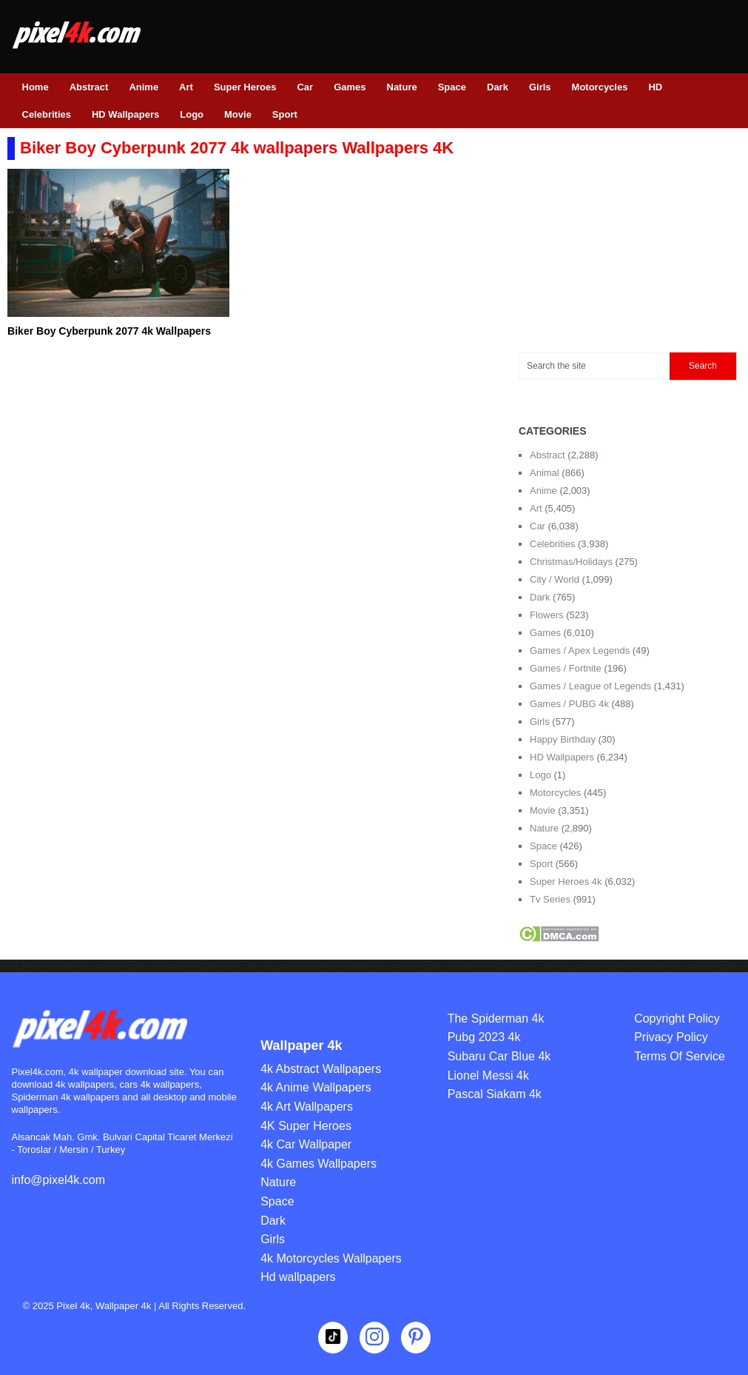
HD (655, 87)
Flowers (547, 614)
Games (349, 87)
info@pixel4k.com (59, 1180)
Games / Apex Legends (580, 650)
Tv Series (550, 899)
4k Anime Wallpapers (315, 1087)
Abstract (89, 87)
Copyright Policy (677, 1018)
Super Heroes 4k (566, 881)
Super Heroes (245, 87)
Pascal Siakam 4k (495, 1094)
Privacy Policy (671, 1037)
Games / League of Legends (590, 686)
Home (35, 87)
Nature (402, 87)
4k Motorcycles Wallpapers (331, 1258)
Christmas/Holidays (571, 561)
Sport (284, 114)
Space (452, 87)
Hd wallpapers (297, 1277)
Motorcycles (600, 87)
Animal (544, 472)
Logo (191, 114)
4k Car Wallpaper (305, 1144)
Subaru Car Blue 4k (499, 1056)
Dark (497, 87)
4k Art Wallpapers (306, 1106)
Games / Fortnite (566, 668)
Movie (238, 114)
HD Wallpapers (125, 114)
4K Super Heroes (305, 1126)
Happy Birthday (563, 739)
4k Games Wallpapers (318, 1163)
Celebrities (46, 114)
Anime (143, 87)
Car (305, 87)
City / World (554, 579)
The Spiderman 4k (496, 1018)
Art (186, 87)
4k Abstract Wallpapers (320, 1069)
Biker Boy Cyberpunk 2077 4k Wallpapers (109, 331)
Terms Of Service (679, 1056)
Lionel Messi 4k (488, 1075)
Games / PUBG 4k (569, 703)
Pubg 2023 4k (484, 1037)
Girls (540, 87)
